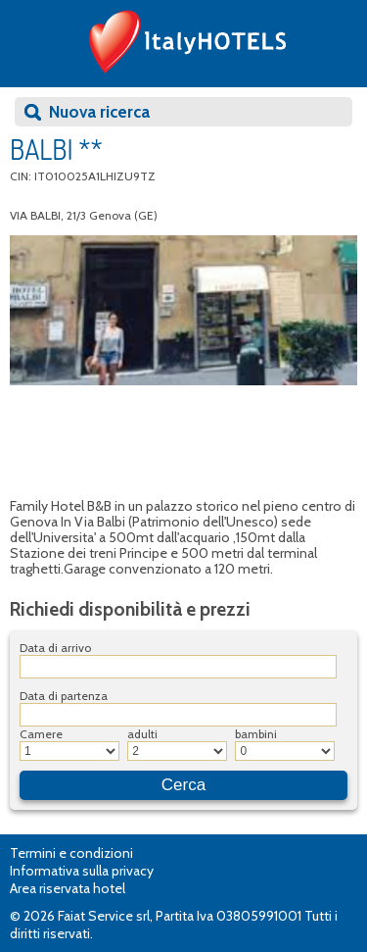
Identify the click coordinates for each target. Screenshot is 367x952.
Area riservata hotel (67, 888)
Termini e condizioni (71, 853)
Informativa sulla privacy (82, 870)
